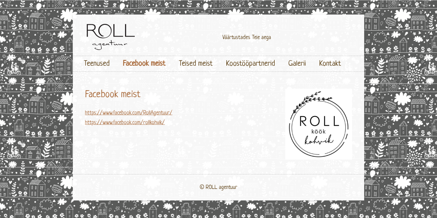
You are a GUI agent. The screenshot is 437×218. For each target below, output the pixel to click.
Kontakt (330, 64)
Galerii (297, 64)
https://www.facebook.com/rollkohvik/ (125, 123)
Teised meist (196, 64)
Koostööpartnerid (250, 64)
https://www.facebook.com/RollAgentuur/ (128, 113)
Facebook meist (144, 64)
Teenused (97, 64)
